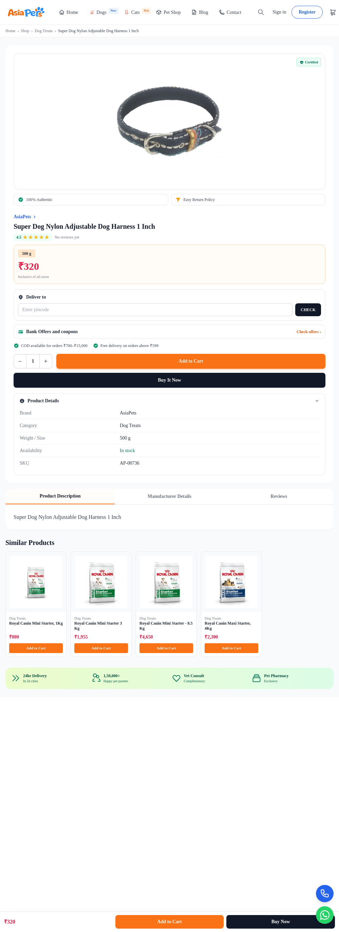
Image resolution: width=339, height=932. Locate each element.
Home (68, 12)
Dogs (103, 11)
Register (307, 12)
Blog (199, 12)
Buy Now (280, 921)
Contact (230, 12)
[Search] (261, 12)
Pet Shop (168, 12)
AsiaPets (22, 216)
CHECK (308, 309)
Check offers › (309, 331)
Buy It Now (169, 380)
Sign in (279, 12)
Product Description (60, 496)
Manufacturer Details (169, 496)
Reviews (278, 496)
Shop (25, 30)
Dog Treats (44, 30)
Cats (137, 11)
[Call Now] (324, 891)
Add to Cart (190, 361)
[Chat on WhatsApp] (324, 914)
